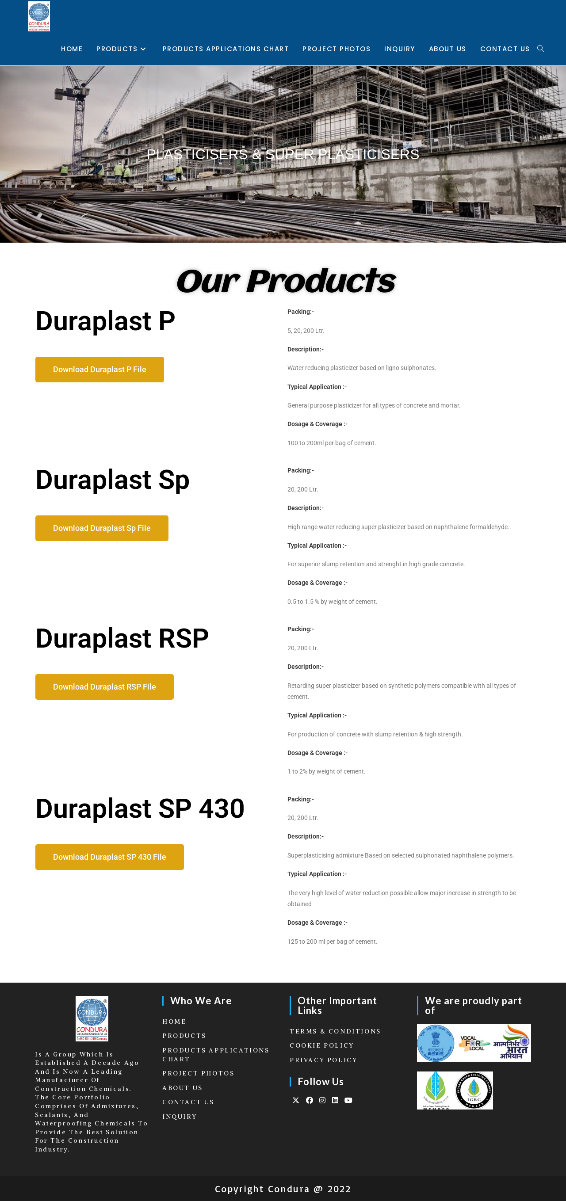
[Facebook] (310, 1100)
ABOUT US (182, 1088)
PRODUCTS (184, 1036)
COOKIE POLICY (322, 1045)
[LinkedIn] (336, 1100)
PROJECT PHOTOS (198, 1073)
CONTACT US (188, 1102)
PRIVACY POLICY (323, 1060)
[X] (296, 1100)
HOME (174, 1022)
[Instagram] (323, 1100)
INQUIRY (179, 1117)
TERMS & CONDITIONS (335, 1031)
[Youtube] (349, 1100)
